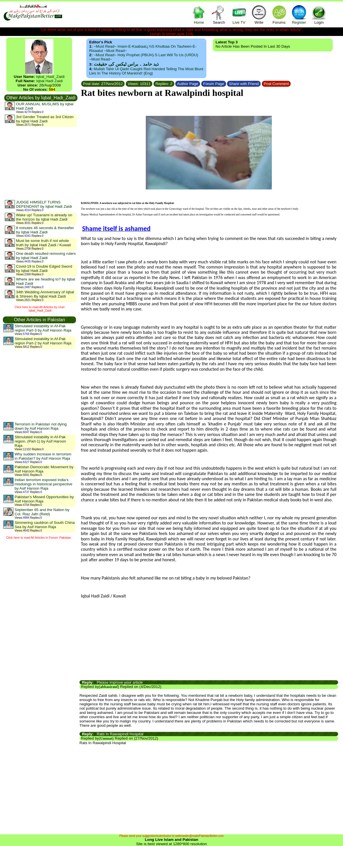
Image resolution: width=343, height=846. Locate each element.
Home (199, 14)
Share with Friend (244, 84)
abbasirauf (108, 687)
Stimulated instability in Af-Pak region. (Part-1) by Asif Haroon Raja (40, 441)
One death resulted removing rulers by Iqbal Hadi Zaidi (46, 255)
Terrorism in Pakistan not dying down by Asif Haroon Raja (41, 426)
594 (52, 89)
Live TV (239, 14)
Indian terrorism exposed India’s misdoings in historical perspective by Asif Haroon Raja (43, 484)
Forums (279, 14)
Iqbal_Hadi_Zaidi (50, 76)
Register (299, 14)
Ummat (106, 738)
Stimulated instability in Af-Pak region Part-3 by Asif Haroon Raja (43, 328)
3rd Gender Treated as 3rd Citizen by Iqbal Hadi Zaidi (45, 119)
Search (219, 14)
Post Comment (276, 84)
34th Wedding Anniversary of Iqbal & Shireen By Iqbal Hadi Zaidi (45, 294)
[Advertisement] (40, 163)
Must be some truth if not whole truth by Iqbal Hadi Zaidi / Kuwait (43, 243)
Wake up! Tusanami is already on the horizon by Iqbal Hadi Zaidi (44, 217)
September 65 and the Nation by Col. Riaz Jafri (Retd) (42, 512)
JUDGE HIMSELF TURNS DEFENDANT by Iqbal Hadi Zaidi (44, 204)
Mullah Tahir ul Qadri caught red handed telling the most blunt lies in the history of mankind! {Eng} (146, 71)
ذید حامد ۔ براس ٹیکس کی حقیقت (126, 64)
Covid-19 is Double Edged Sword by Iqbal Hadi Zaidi (44, 268)
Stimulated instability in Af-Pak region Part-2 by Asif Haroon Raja (43, 341)
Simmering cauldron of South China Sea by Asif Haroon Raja (45, 524)
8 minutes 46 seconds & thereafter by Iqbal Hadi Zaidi (45, 230)
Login (319, 14)
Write (259, 14)
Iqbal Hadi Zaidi (49, 81)
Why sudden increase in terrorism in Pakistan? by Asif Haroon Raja (43, 456)
